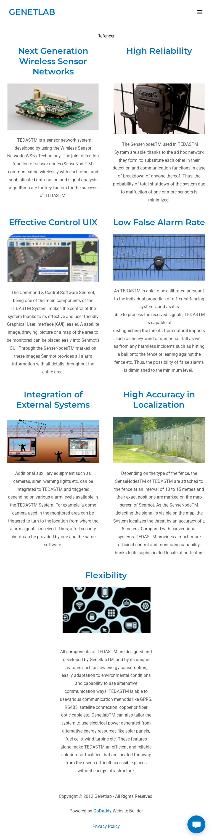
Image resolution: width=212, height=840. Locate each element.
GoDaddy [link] (102, 811)
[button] (199, 12)
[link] (32, 13)
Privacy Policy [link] (106, 826)
